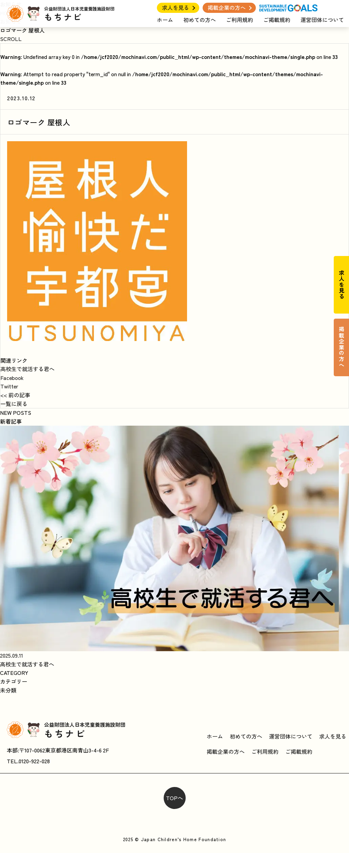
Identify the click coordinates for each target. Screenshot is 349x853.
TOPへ (174, 798)
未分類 (8, 690)
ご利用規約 (239, 20)
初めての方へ (199, 20)
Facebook (12, 378)
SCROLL (11, 39)
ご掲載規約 (276, 20)
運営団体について (322, 20)
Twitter (9, 386)
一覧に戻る (13, 404)
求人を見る (175, 7)
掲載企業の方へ (227, 7)
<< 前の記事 (15, 395)
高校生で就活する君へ (27, 369)
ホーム (165, 20)
